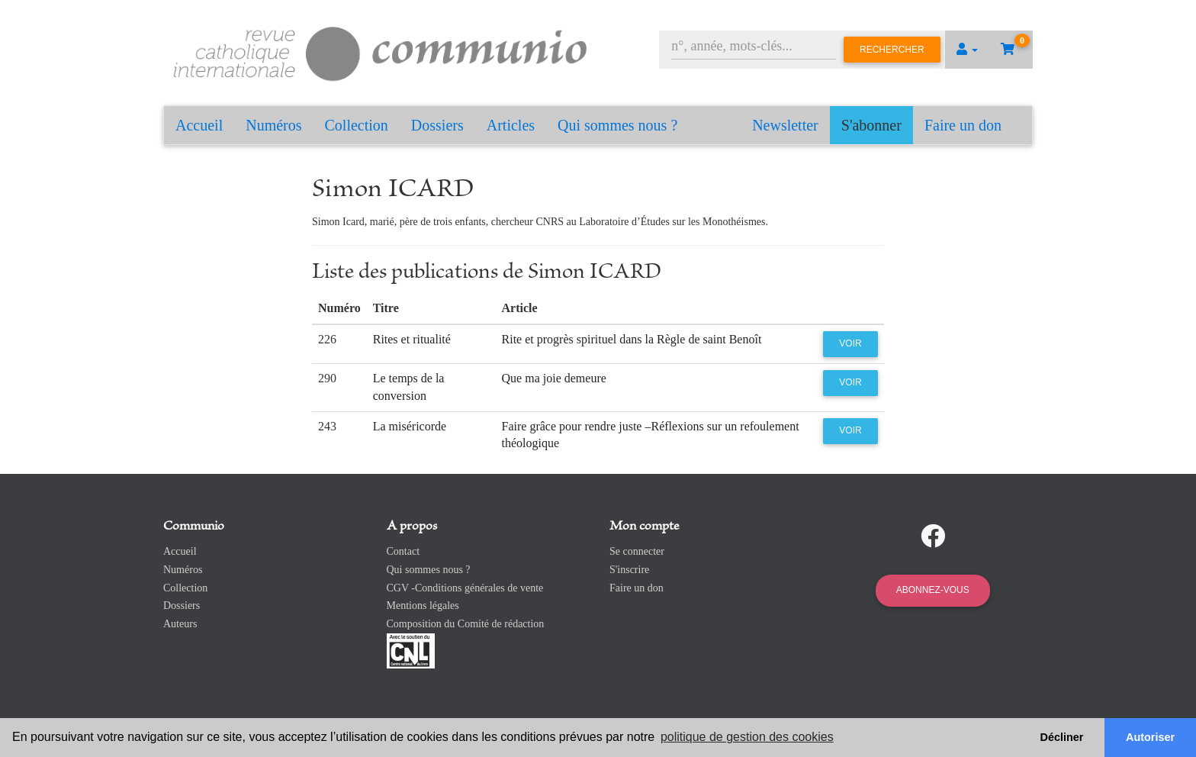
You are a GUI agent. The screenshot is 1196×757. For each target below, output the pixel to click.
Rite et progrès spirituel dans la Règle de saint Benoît (632, 339)
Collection (356, 125)
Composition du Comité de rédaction (466, 624)
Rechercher (892, 49)
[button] (967, 50)
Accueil (199, 125)
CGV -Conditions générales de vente (465, 588)
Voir (850, 343)
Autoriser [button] (1150, 737)
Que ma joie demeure (554, 378)
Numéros (273, 125)
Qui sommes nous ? (617, 125)
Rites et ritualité (412, 339)
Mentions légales (423, 605)
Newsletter (785, 125)
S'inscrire (629, 569)
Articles (511, 125)
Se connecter (636, 551)
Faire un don (962, 125)
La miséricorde (409, 426)
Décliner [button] (1062, 737)
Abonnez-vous (932, 590)
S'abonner (871, 125)
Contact (403, 551)
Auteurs (180, 624)
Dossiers (437, 125)
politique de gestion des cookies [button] (747, 736)
